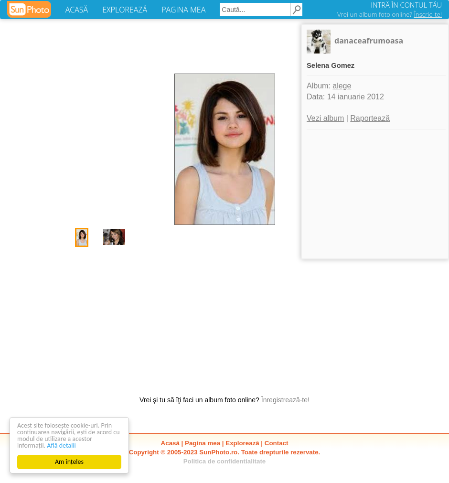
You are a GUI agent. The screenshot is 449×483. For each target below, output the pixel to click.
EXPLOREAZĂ (124, 9)
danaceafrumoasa (368, 40)
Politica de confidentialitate (224, 461)
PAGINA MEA (183, 9)
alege (341, 86)
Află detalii (61, 445)
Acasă (170, 443)
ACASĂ (76, 9)
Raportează (370, 118)
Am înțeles (69, 462)
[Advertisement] (224, 316)
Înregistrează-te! (285, 400)
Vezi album (325, 118)
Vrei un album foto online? (389, 14)
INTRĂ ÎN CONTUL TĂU (406, 5)
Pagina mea (202, 443)
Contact (277, 443)
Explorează (242, 443)
